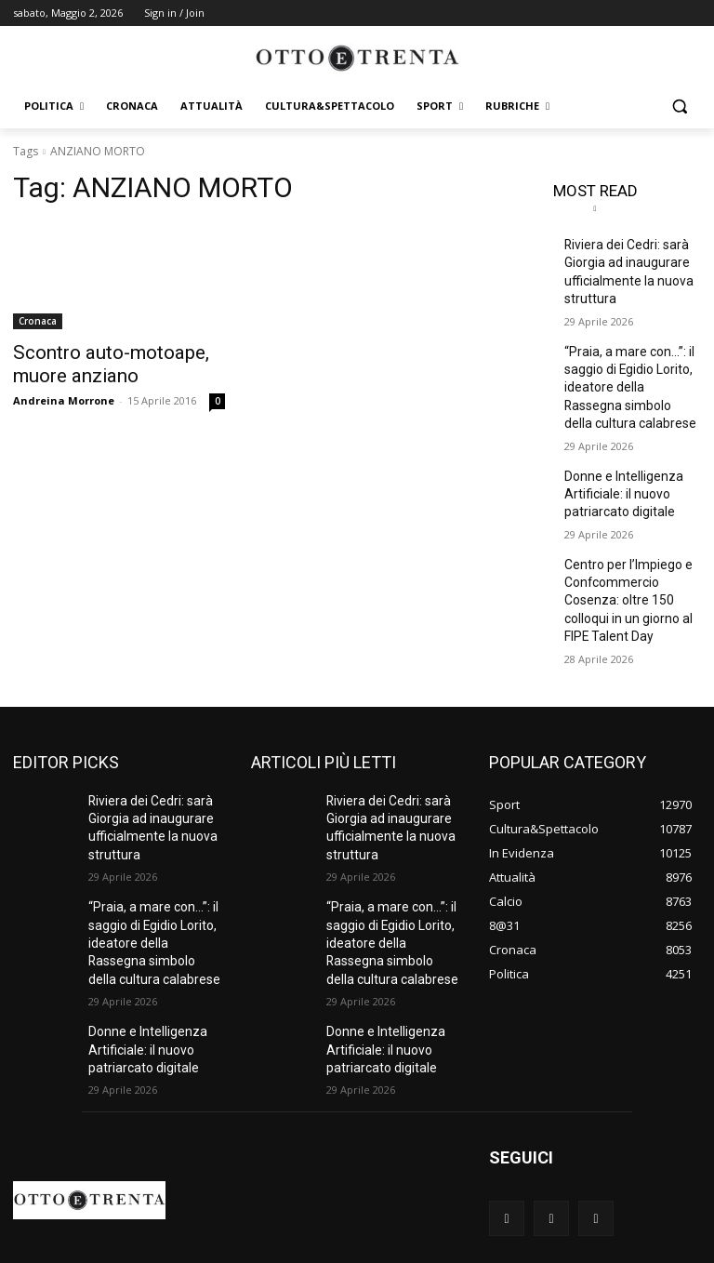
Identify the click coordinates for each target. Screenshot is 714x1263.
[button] (679, 106)
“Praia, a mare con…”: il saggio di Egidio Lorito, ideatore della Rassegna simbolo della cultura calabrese (627, 371)
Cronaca (38, 320)
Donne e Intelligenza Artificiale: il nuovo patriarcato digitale (617, 468)
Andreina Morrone (63, 395)
